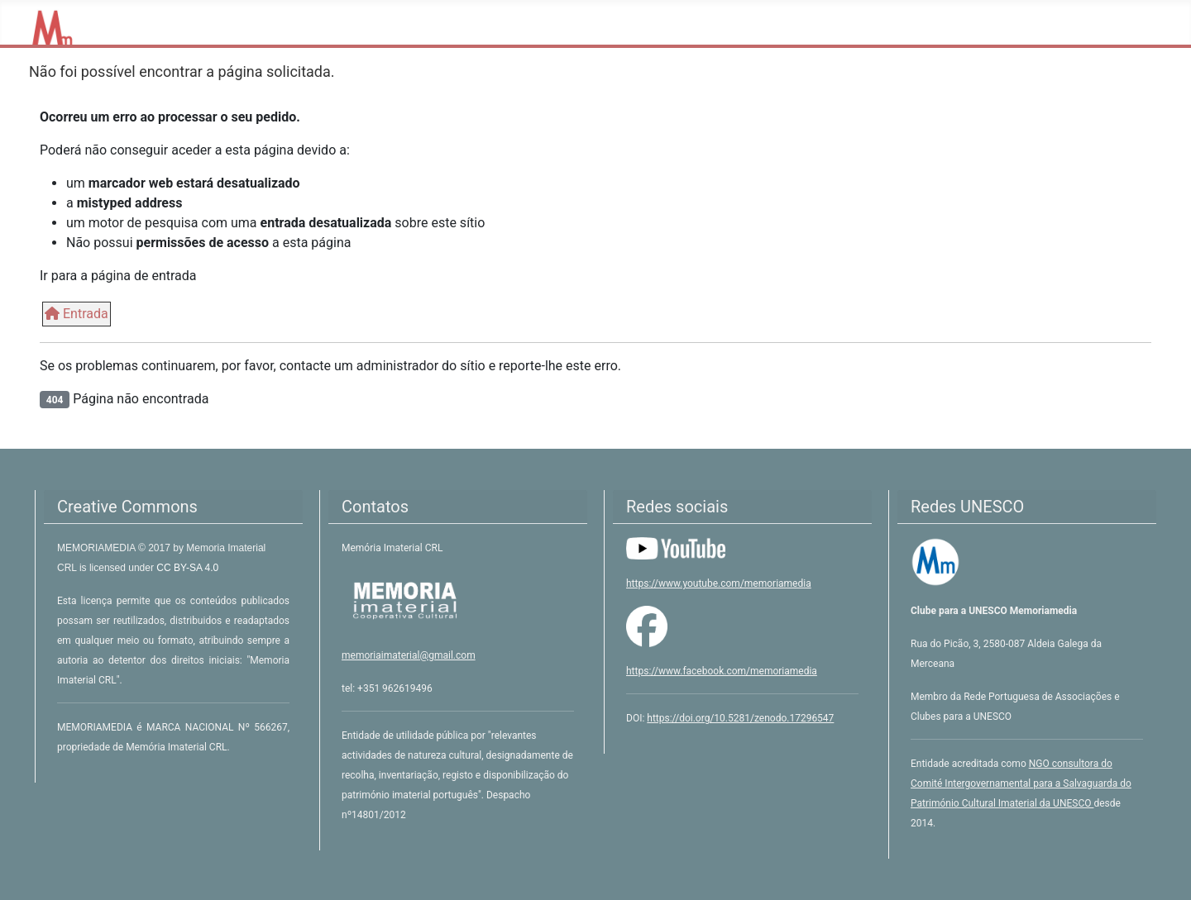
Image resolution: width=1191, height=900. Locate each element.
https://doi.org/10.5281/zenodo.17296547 (740, 718)
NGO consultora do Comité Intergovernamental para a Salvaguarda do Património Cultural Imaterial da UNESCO (1021, 783)
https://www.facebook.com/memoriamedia (721, 671)
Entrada (76, 313)
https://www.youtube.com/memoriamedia (718, 583)
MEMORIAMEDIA (97, 548)
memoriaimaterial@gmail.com (409, 655)
